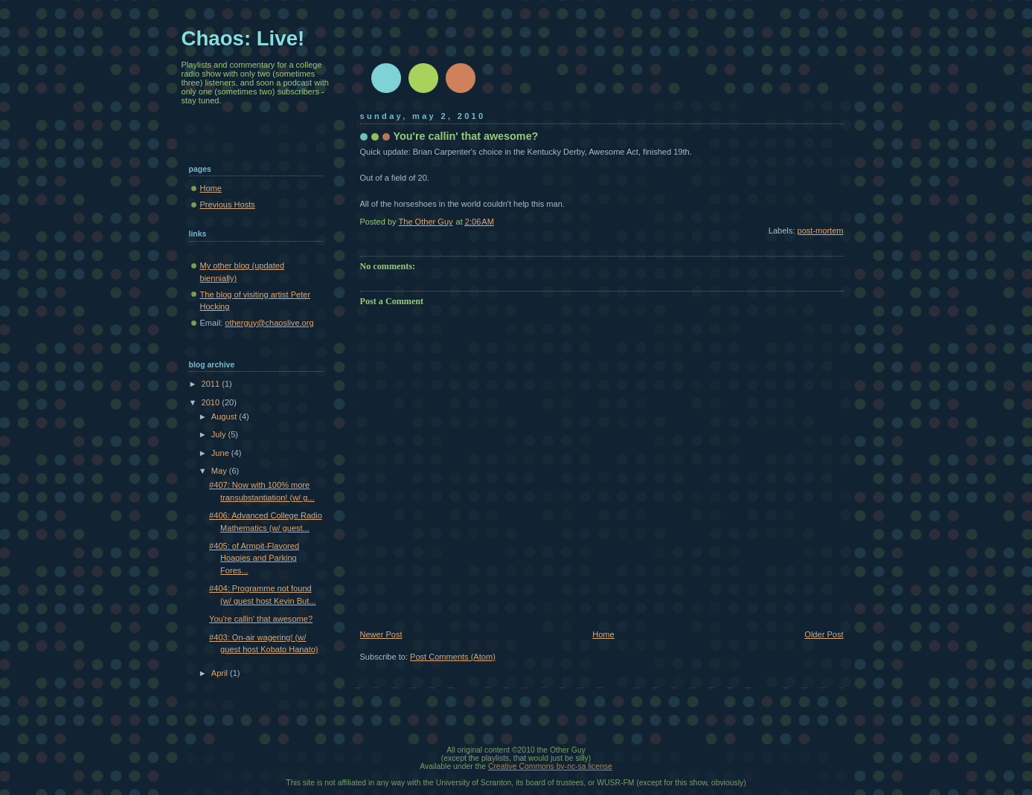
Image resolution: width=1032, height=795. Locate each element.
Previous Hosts (227, 204)
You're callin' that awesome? (261, 618)
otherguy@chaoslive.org (269, 322)
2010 (212, 402)
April (220, 673)
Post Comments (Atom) (453, 656)
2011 (212, 383)
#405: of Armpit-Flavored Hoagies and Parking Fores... (254, 558)
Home (603, 634)
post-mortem (821, 230)
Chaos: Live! (243, 38)
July (219, 434)
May (220, 470)
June (221, 452)
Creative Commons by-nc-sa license (550, 766)
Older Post (823, 634)
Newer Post (381, 634)
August (225, 416)
